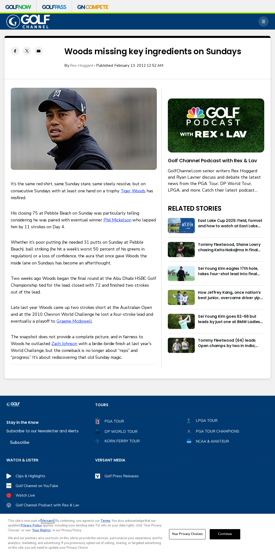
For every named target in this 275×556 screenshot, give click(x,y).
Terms (105, 521)
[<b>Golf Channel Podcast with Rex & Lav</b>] (216, 125)
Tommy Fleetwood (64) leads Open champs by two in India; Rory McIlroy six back (227, 343)
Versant (48, 521)
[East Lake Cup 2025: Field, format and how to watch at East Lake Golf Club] (181, 225)
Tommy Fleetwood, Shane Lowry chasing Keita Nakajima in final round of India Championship (229, 247)
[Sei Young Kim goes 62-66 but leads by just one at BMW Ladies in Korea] (181, 321)
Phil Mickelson (117, 220)
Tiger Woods (133, 191)
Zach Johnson (64, 344)
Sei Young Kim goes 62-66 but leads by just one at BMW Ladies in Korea (229, 319)
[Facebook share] (15, 51)
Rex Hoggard (81, 65)
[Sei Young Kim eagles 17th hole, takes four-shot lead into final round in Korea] (181, 273)
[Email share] (38, 51)
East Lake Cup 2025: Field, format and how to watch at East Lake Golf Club (230, 223)
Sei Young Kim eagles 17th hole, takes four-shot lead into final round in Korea (228, 271)
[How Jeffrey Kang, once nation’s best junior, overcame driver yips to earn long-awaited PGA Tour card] (181, 297)
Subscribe (19, 442)
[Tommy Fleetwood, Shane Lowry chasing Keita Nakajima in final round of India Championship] (181, 249)
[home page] (28, 21)
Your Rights (41, 531)
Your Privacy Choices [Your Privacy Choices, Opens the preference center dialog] (187, 535)
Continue (225, 535)
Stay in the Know (22, 422)
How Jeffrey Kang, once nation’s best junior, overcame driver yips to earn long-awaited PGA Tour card (230, 295)
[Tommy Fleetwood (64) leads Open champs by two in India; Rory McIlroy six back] (181, 345)
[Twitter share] (27, 51)
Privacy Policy (31, 526)
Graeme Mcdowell (74, 321)
